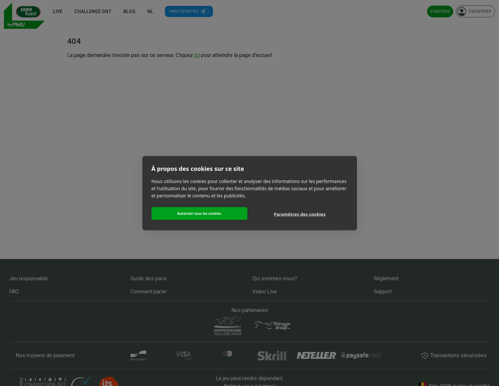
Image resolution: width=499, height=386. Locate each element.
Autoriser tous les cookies (199, 213)
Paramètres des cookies (300, 214)
